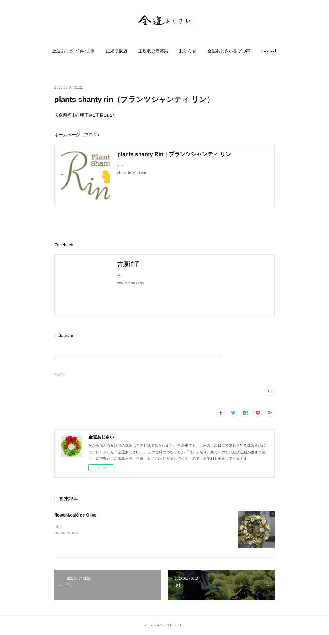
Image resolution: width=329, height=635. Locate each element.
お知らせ (187, 51)
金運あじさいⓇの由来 (73, 51)
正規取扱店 (116, 51)
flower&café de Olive (75, 515)
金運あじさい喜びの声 (228, 51)
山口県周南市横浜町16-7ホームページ (85, 526)
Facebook (269, 51)
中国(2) (59, 374)
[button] (73, 51)
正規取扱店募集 (153, 51)
